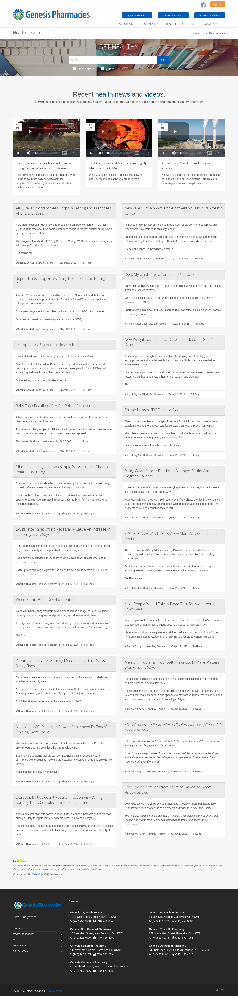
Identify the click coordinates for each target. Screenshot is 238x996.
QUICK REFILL (137, 15)
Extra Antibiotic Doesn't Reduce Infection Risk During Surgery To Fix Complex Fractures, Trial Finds (59, 800)
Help (15, 940)
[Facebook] (203, 5)
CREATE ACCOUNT (209, 15)
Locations (211, 23)
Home (196, 33)
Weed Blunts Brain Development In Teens (50, 599)
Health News (83, 69)
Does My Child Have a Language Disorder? (159, 274)
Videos (108, 69)
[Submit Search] (163, 60)
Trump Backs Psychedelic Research (45, 344)
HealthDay (37, 874)
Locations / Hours (23, 945)
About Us (126, 23)
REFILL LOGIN (173, 15)
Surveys (149, 23)
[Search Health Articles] (113, 60)
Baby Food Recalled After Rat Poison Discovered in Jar (60, 405)
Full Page (86, 263)
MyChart (218, 4)
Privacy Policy (21, 951)
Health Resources (179, 23)
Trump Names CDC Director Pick (152, 409)
